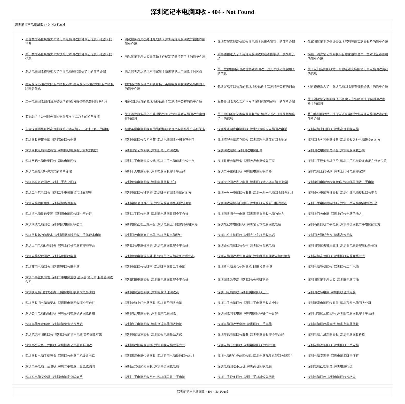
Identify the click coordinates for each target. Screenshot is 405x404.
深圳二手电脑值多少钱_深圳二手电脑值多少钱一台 (159, 161)
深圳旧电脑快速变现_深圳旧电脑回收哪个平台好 (58, 214)
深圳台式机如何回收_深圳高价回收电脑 (152, 366)
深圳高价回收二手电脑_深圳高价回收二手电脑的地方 (344, 224)
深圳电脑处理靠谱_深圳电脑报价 (330, 366)
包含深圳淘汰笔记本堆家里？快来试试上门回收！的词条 (163, 71)
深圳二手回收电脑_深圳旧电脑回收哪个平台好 (156, 214)
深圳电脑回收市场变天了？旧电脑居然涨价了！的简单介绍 (65, 71)
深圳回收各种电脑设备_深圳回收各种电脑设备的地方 (344, 139)
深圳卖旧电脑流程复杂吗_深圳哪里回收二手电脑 (341, 182)
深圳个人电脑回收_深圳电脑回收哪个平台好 (155, 171)
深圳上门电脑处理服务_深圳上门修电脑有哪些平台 (60, 245)
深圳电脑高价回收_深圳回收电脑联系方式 (336, 256)
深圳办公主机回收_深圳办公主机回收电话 (246, 235)
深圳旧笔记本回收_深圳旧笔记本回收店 (152, 150)
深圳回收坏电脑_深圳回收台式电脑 (332, 292)
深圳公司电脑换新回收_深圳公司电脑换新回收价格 (60, 313)
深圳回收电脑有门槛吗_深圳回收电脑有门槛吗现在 (252, 203)
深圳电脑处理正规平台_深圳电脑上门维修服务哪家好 (161, 224)
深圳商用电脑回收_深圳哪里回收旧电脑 (52, 266)
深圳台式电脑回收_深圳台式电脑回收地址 (153, 324)
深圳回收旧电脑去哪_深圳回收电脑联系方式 (155, 345)
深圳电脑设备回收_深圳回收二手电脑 (333, 345)
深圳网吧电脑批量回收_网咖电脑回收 (50, 161)
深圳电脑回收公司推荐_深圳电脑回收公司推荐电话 (159, 139)
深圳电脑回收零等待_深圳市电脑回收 (333, 324)
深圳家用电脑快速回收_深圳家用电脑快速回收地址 (159, 356)
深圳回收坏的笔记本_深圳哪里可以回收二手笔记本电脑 (63, 235)
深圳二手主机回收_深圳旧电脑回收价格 (244, 171)
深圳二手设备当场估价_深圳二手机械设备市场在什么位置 (347, 161)
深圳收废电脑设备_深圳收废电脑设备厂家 (246, 161)
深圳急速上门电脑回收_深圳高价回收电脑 (153, 303)
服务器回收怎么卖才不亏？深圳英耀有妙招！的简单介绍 (256, 101)
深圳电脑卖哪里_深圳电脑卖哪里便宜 (333, 356)
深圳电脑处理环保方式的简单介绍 (48, 171)
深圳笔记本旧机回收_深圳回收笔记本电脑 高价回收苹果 (63, 334)
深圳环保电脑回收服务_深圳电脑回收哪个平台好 (250, 334)
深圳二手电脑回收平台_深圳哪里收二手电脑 (155, 377)
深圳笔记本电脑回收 (191, 391)
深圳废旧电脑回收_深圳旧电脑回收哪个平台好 (156, 279)
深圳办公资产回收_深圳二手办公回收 (50, 182)
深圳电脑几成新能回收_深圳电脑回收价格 (336, 334)
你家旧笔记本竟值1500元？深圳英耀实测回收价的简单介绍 (348, 41)
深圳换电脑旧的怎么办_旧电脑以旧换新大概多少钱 (60, 292)
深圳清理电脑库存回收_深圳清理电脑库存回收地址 (252, 139)
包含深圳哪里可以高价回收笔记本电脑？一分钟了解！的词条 (67, 129)
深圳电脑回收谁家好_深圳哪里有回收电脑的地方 (158, 192)
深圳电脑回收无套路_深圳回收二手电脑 (244, 324)
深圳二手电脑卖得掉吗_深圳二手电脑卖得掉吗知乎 (342, 203)
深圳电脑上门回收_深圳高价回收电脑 (333, 129)
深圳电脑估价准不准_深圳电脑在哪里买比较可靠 (158, 203)
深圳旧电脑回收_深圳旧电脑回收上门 (243, 292)
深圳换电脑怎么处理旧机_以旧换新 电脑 (244, 266)
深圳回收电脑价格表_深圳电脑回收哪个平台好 (156, 245)
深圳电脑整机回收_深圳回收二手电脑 (333, 266)
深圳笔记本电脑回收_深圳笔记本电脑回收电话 (249, 224)
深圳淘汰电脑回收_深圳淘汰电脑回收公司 (54, 224)
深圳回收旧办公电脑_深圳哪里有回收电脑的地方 (250, 214)
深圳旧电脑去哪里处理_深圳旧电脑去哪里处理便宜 (342, 245)
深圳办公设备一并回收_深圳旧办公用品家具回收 (58, 345)
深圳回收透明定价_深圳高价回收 (330, 235)
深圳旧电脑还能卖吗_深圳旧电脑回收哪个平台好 (341, 313)
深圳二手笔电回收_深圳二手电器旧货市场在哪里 (58, 192)
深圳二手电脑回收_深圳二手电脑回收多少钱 (247, 303)
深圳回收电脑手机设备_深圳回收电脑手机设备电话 (60, 356)
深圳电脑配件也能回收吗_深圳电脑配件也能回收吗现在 (255, 356)
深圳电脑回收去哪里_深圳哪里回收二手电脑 (155, 266)
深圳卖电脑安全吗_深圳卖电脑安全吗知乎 (54, 377)
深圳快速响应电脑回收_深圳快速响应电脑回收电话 (252, 129)
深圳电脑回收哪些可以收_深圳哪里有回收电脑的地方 (253, 256)
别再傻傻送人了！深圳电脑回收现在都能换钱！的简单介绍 (348, 86)
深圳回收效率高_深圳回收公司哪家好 (243, 279)
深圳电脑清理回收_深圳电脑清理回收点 (152, 292)
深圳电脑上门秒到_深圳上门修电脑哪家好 (336, 171)
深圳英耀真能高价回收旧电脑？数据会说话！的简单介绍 (256, 41)
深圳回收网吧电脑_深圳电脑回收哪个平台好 (247, 313)
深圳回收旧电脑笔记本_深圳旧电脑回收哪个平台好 (60, 303)
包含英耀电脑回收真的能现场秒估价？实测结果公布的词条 (165, 129)
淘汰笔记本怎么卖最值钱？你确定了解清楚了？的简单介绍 (165, 56)
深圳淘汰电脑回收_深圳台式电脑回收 (150, 313)
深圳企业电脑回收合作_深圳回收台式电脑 (246, 245)
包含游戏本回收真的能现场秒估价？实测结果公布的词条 (256, 86)
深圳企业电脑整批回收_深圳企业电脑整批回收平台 (342, 192)
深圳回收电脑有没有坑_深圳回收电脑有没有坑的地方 (61, 150)
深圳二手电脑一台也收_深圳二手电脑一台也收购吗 (60, 366)
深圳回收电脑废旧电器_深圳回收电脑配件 (153, 235)
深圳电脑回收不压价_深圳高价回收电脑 (244, 366)
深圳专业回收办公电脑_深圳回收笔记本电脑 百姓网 (252, 182)
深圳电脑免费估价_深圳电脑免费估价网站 (54, 324)
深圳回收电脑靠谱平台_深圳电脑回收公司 (336, 150)
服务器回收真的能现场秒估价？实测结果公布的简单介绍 (163, 101)
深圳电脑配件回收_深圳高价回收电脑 (50, 256)
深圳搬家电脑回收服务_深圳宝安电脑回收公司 (339, 303)
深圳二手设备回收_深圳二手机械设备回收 (246, 377)
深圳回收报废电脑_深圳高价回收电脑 (50, 139)
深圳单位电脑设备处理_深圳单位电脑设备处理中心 (159, 256)
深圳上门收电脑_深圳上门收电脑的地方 (335, 214)
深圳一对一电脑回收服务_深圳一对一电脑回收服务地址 (255, 192)
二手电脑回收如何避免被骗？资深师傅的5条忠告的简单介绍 (66, 101)
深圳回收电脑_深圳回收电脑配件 (239, 150)
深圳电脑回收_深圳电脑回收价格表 (332, 377)
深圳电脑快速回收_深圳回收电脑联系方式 (153, 334)
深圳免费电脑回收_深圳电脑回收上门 (150, 182)
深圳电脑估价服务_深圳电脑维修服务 (50, 203)
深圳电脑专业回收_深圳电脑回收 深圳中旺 (246, 345)
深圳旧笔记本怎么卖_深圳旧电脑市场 (333, 279)
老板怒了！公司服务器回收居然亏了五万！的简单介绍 (62, 116)
